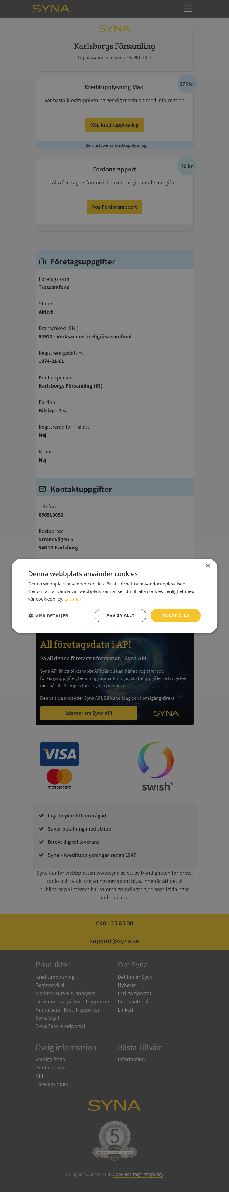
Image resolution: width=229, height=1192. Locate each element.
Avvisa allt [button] (120, 615)
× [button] (207, 566)
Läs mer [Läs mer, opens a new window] (73, 599)
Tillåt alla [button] (175, 615)
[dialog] (114, 596)
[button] (48, 615)
